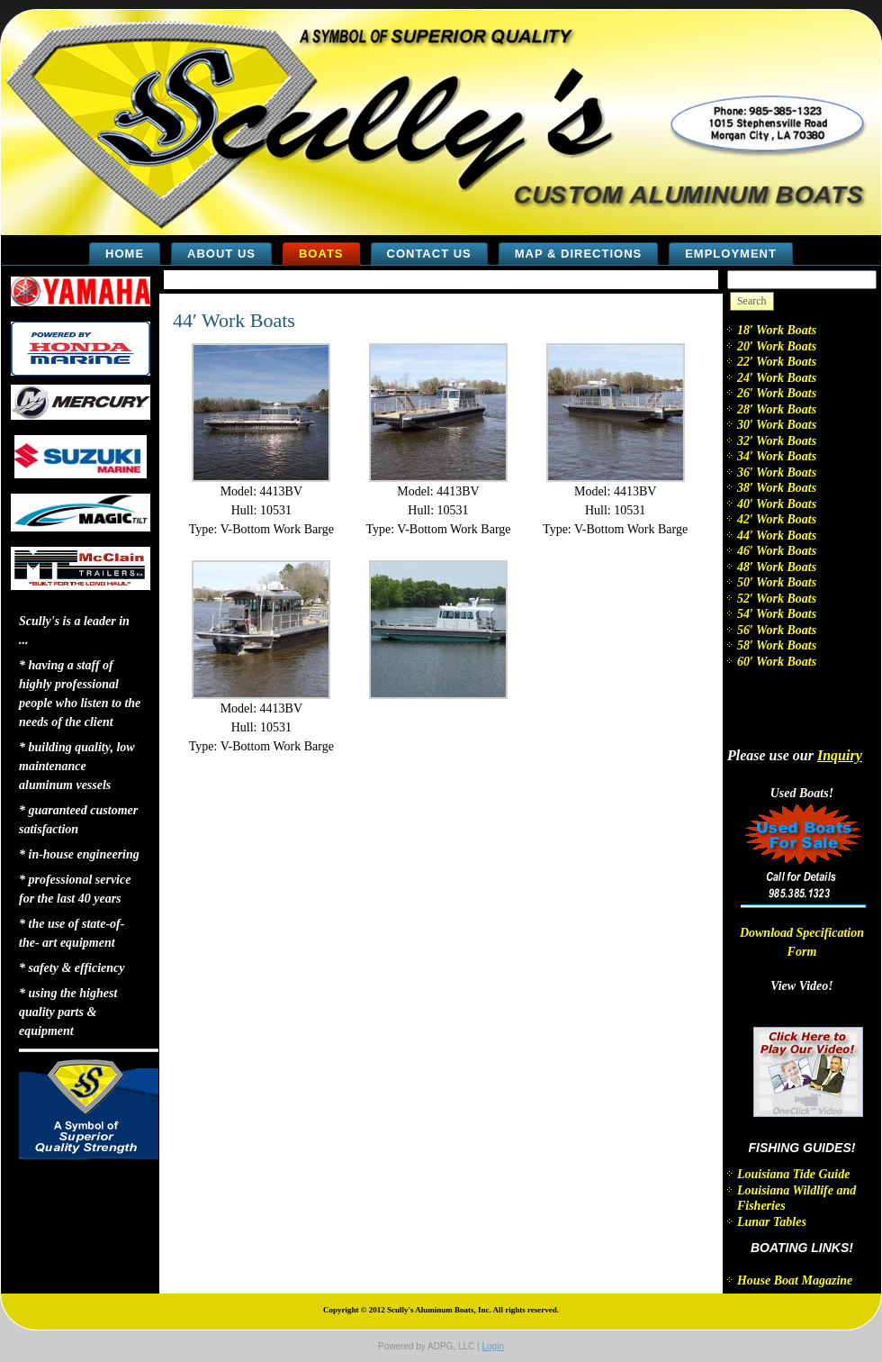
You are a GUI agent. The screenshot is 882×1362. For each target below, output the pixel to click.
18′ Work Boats (776, 330)
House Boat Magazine (794, 1280)
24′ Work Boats (776, 378)
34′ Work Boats (776, 456)
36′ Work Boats (776, 472)
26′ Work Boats (776, 393)
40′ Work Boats (776, 504)
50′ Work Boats (776, 582)
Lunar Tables (771, 1222)
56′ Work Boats (776, 630)
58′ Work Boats (776, 645)
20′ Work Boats (776, 346)
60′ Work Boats (776, 661)
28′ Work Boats (776, 409)
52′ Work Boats (776, 598)
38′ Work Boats (776, 488)
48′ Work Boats (776, 567)
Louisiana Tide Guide (793, 1174)
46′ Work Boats (776, 551)
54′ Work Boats (776, 614)
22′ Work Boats (776, 361)
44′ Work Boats (234, 320)
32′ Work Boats (776, 441)
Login (492, 1346)
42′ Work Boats (776, 519)
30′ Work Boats (776, 424)
